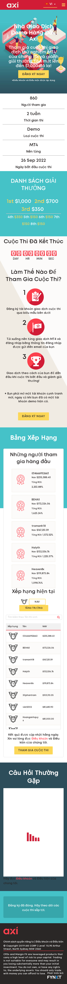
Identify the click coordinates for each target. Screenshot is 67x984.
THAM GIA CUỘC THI (33, 750)
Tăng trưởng (34, 608)
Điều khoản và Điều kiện (49, 942)
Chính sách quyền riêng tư (18, 942)
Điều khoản (39, 738)
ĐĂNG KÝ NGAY (33, 74)
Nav (37, 602)
